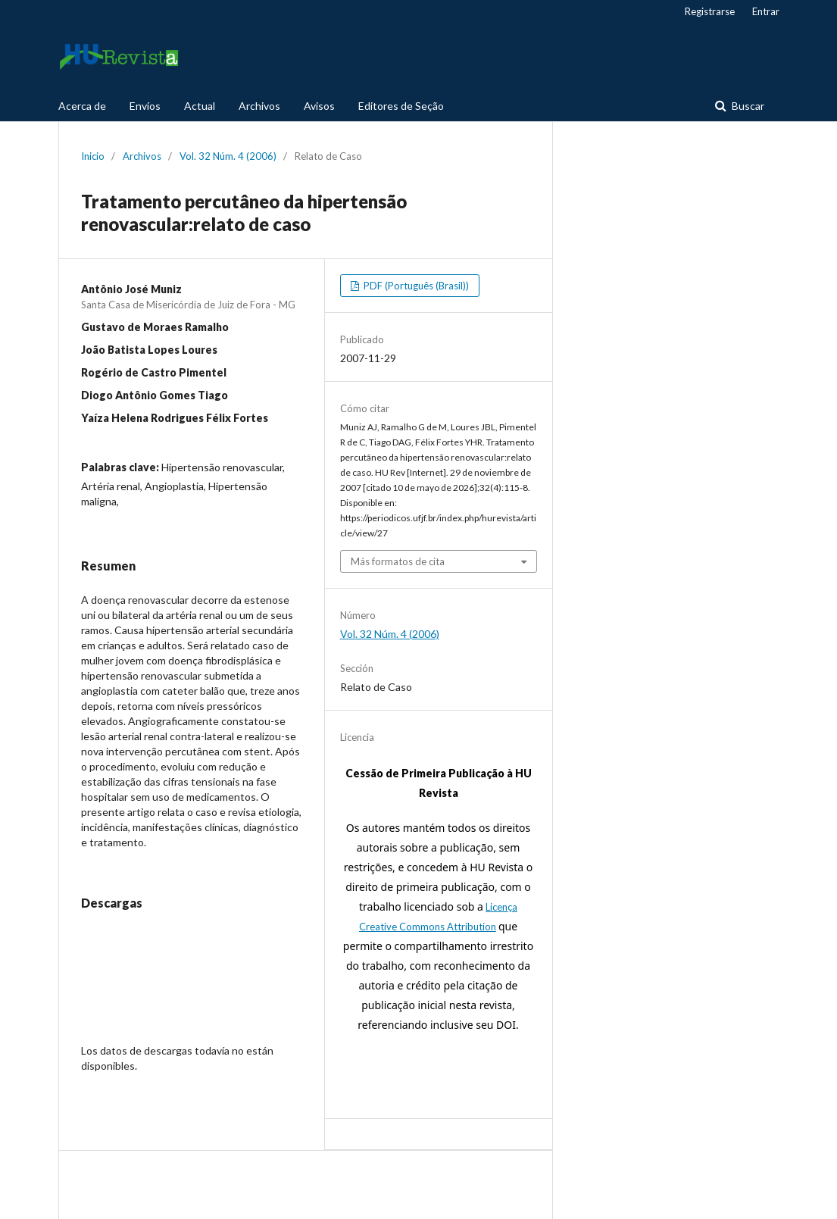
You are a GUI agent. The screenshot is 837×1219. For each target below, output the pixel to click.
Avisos (319, 105)
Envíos (145, 105)
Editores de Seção (401, 105)
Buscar (746, 105)
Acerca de (82, 105)
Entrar (765, 11)
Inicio (93, 156)
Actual (199, 105)
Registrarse (710, 11)
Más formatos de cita (398, 561)
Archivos (259, 105)
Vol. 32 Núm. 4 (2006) (228, 156)
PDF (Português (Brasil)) (415, 286)
